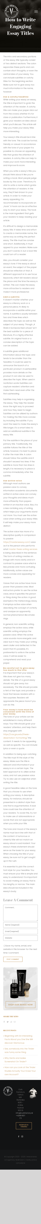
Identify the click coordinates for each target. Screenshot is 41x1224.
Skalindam (19, 1160)
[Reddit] (11, 1022)
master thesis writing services (23, 549)
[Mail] (15, 1022)
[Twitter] (8, 1022)
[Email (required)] (20, 931)
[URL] (20, 938)
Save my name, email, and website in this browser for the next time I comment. (20, 949)
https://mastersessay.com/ (16, 542)
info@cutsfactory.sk (24, 1113)
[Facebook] (4, 1022)
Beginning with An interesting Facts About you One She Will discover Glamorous (19, 1039)
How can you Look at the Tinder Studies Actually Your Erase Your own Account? (20, 1071)
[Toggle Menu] (36, 12)
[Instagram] (22, 1136)
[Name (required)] (20, 925)
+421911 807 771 (20, 1116)
